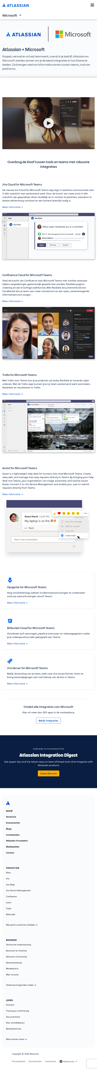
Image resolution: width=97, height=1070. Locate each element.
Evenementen (13, 823)
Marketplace (12, 968)
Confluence (11, 896)
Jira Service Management (18, 890)
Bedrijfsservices (13, 1029)
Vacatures (11, 817)
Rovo (8, 872)
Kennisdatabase (14, 963)
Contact (10, 853)
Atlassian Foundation (17, 840)
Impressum (50, 1061)
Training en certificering (17, 1011)
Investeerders (13, 835)
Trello (8, 908)
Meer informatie (12, 207)
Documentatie (13, 1017)
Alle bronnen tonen (16, 1039)
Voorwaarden (35, 1061)
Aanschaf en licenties (16, 950)
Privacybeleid (18, 1061)
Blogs (9, 829)
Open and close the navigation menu (21, 15)
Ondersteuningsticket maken (21, 985)
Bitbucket (10, 914)
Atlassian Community (16, 956)
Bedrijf (9, 811)
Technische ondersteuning (18, 944)
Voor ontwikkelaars (15, 1023)
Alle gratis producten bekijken (21, 925)
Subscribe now (48, 773)
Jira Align (10, 884)
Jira (7, 878)
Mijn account (12, 974)
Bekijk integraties (48, 720)
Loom (8, 902)
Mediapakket (12, 847)
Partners (10, 1005)
